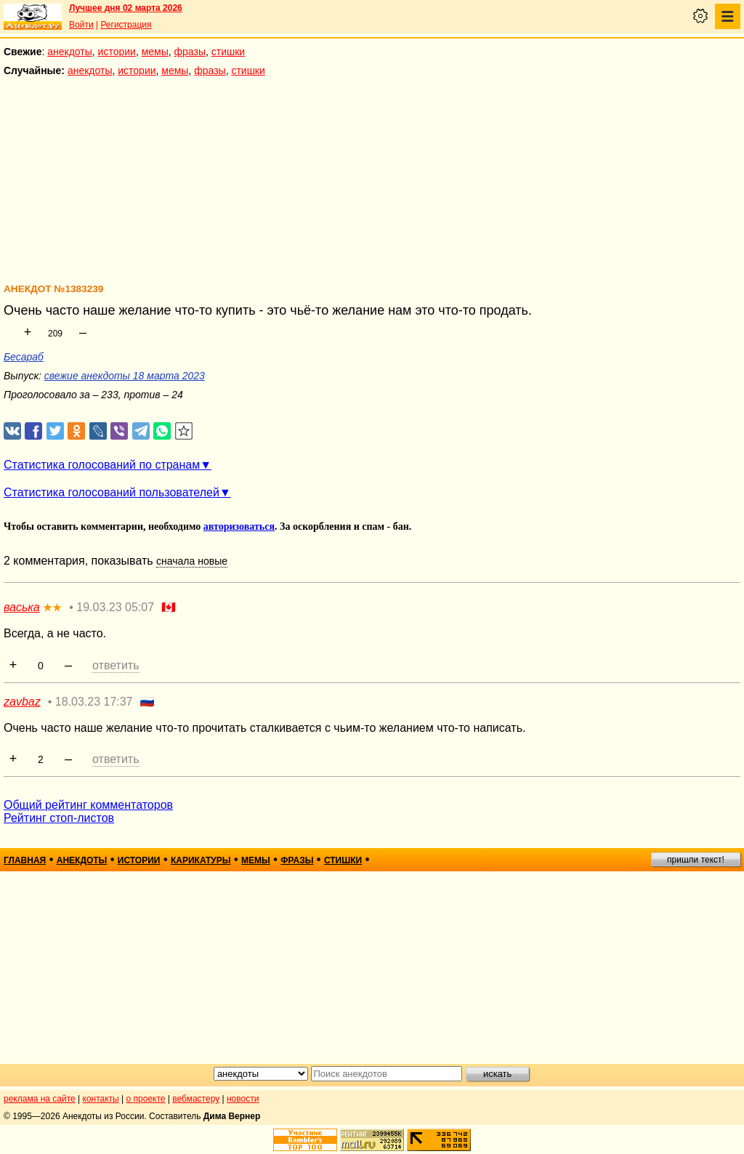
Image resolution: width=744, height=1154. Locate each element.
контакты (101, 1099)
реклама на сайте (40, 1099)
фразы (190, 51)
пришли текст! (695, 860)
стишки (228, 51)
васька (22, 607)
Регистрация (125, 25)
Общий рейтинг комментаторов (88, 805)
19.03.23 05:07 (115, 607)
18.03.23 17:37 (94, 701)
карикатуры (201, 860)
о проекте (146, 1099)
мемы (155, 51)
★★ (52, 607)
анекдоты (69, 51)
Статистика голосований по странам (102, 465)
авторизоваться (239, 526)
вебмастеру (195, 1099)
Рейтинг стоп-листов (59, 818)
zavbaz (22, 701)
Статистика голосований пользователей (111, 492)
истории (117, 51)
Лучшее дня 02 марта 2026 (125, 8)
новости (243, 1099)
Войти (81, 25)
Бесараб (24, 357)
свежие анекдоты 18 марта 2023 (124, 376)
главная (25, 860)
